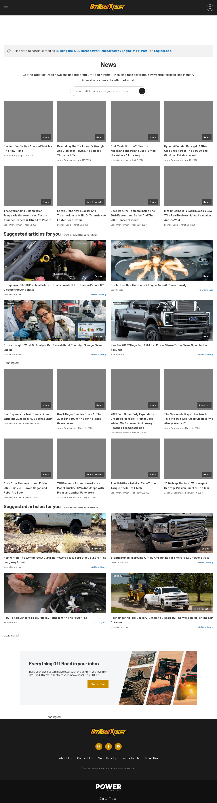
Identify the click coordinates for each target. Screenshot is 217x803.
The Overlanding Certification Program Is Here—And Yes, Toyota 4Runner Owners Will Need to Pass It (27, 215)
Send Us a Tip (107, 758)
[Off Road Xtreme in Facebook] (108, 746)
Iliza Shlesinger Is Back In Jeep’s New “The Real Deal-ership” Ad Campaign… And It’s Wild (188, 215)
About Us (65, 758)
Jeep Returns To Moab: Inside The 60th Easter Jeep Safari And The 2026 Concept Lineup (133, 215)
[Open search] (210, 7)
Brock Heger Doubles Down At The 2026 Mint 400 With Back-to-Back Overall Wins (79, 418)
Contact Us (85, 758)
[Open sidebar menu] (6, 7)
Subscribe (98, 684)
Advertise (151, 758)
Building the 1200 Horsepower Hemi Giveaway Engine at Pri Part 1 (102, 50)
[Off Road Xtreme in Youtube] (118, 746)
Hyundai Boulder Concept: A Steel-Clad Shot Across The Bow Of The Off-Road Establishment (187, 150)
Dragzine (102, 622)
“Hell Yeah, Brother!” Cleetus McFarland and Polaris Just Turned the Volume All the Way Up (133, 150)
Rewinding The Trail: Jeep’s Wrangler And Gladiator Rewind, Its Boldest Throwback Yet (81, 150)
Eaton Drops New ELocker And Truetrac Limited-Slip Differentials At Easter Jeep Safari (81, 215)
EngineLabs (162, 50)
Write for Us (131, 758)
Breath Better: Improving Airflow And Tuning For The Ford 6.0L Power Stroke (160, 557)
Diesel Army (100, 294)
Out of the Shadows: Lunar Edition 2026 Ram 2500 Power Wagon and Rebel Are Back (26, 488)
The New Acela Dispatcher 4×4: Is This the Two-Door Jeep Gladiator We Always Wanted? (188, 418)
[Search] (142, 91)
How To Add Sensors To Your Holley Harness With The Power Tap (45, 617)
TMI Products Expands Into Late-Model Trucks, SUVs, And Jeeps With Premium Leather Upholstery (80, 488)
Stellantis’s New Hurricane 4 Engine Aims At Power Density (149, 285)
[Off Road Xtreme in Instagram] (98, 746)
